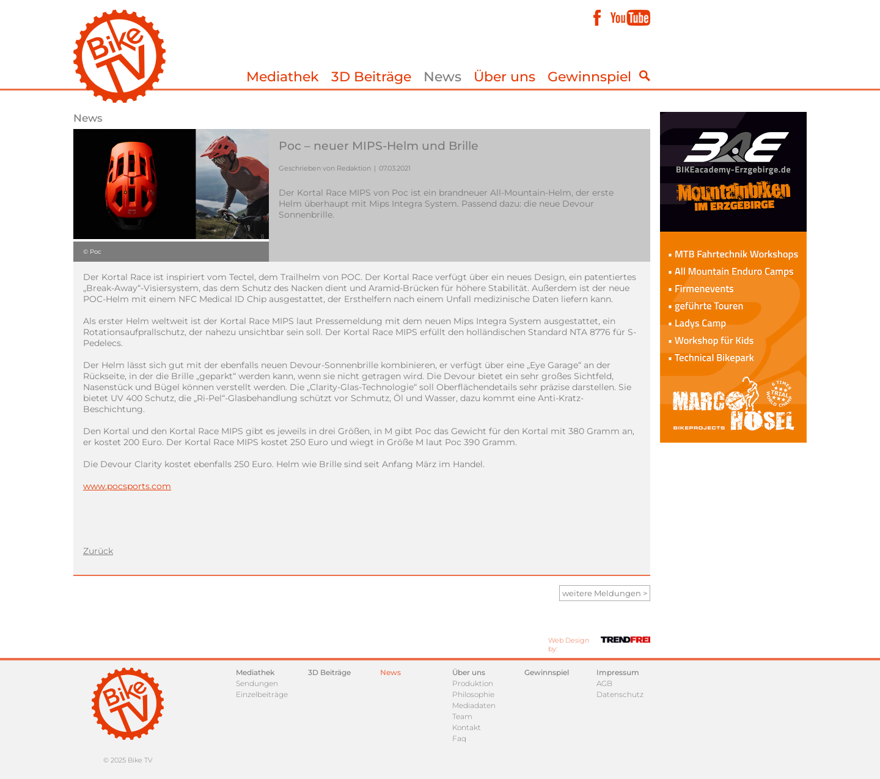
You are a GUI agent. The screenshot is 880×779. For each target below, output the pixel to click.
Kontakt (466, 727)
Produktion (472, 683)
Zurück (98, 550)
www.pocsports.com (127, 486)
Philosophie (473, 694)
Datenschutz (620, 694)
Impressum (617, 672)
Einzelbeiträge (262, 694)
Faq (459, 738)
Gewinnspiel (589, 76)
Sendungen (257, 683)
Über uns (504, 76)
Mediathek (282, 76)
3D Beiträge (371, 76)
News (442, 76)
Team (462, 716)
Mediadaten (474, 705)
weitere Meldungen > (604, 593)
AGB (604, 683)
